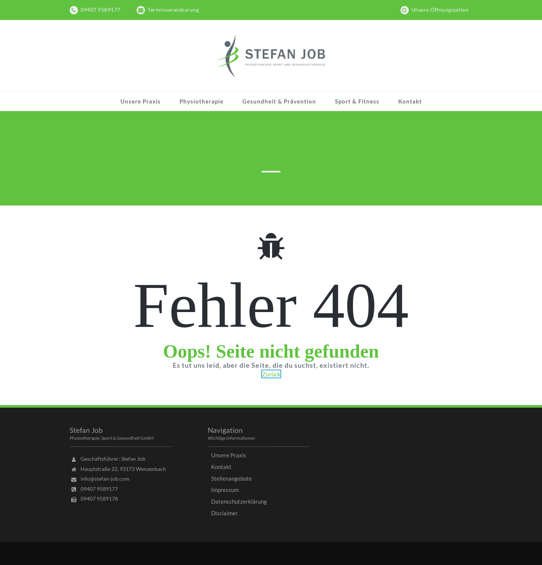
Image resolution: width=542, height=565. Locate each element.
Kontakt (410, 101)
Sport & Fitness (357, 101)
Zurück (271, 374)
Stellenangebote (231, 478)
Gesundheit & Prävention (279, 101)
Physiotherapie (202, 101)
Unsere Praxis (140, 101)
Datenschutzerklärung (239, 501)
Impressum (225, 489)
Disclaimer (224, 513)
